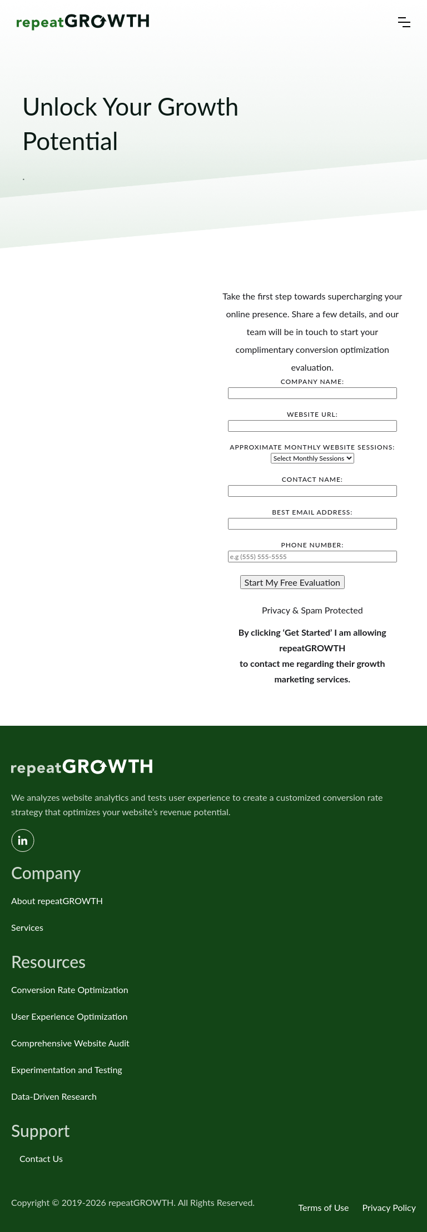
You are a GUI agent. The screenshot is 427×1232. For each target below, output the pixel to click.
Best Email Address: (312, 518)
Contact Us (41, 1158)
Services (27, 927)
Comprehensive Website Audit (70, 1043)
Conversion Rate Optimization (69, 989)
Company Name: (312, 387)
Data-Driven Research (54, 1096)
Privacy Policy (389, 1207)
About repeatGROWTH (57, 900)
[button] (404, 22)
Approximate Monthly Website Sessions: (312, 452)
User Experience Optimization (69, 1016)
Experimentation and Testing (66, 1069)
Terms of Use (323, 1207)
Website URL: (312, 420)
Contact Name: (312, 485)
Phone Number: (312, 551)
